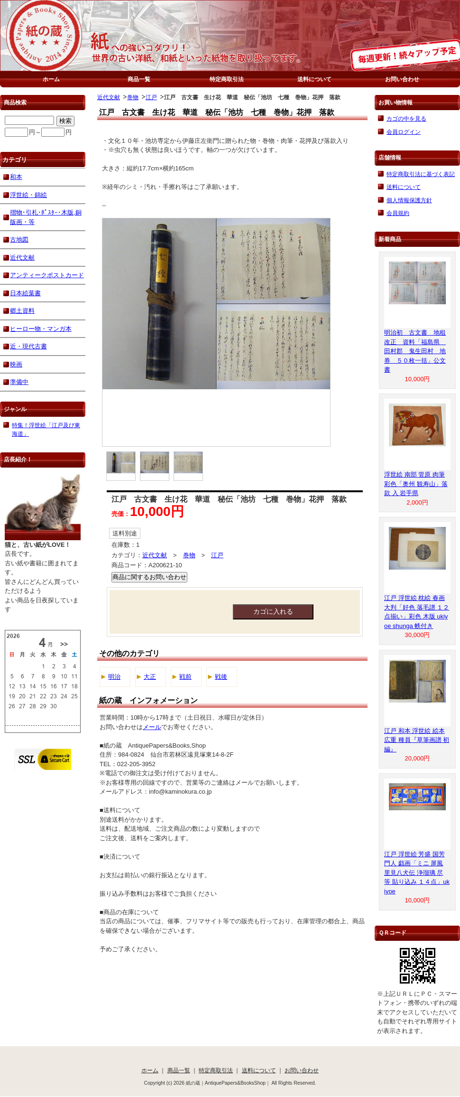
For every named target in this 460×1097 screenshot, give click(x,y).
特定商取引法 (227, 79)
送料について (314, 79)
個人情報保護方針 (409, 200)
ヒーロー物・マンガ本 (41, 328)
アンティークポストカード (47, 275)
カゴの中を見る (406, 118)
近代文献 (108, 97)
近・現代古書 (28, 346)
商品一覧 (139, 79)
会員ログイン (403, 132)
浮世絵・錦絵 (28, 194)
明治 (114, 676)
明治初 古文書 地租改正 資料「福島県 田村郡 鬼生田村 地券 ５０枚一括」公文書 (415, 351)
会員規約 (397, 213)
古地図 (19, 239)
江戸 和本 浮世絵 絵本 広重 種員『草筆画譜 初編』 (416, 740)
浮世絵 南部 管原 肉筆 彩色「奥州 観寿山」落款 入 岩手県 (416, 484)
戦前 (185, 676)
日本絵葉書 (25, 293)
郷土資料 (22, 310)
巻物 (132, 97)
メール (152, 727)
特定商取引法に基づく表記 (420, 174)
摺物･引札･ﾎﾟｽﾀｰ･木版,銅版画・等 (46, 217)
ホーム (51, 79)
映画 (16, 364)
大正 (150, 676)
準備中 (19, 381)
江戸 (151, 97)
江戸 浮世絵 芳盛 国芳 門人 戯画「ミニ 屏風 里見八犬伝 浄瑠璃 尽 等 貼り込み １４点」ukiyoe (417, 873)
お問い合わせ (402, 79)
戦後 (221, 676)
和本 (16, 176)
